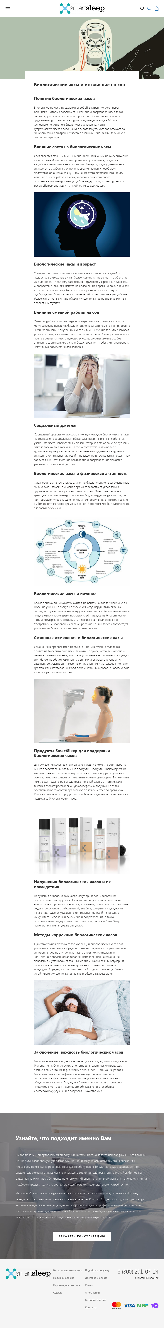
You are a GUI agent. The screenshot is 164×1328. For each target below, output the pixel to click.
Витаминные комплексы (67, 1270)
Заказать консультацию (82, 1236)
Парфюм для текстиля (66, 1285)
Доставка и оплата (96, 1277)
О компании (92, 1292)
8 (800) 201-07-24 (138, 1271)
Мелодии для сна (95, 1300)
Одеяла (57, 1292)
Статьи (89, 1285)
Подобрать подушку (97, 1270)
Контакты (91, 1307)
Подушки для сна (63, 1277)
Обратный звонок (146, 1277)
